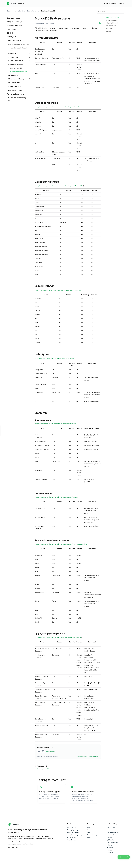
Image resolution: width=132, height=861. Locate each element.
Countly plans (71, 840)
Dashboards (110, 835)
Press (89, 837)
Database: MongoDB (48, 11)
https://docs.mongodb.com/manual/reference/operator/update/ (56, 497)
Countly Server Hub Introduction (18, 44)
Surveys (109, 837)
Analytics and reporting (74, 835)
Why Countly (71, 827)
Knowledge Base (19, 11)
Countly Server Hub (33, 11)
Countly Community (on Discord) (83, 792)
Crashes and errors (113, 832)
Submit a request (110, 3)
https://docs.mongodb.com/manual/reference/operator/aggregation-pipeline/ (61, 544)
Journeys (109, 830)
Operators (109, 31)
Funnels (109, 850)
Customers (90, 830)
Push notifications (112, 842)
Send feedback (50, 751)
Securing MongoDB (16, 68)
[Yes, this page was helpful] (39, 751)
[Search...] (110, 12)
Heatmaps (110, 847)
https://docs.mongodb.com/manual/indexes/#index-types (54, 358)
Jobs (88, 832)
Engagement (71, 837)
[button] (19, 18)
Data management (73, 832)
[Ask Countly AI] (124, 857)
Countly (9, 11)
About (89, 827)
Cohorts (109, 845)
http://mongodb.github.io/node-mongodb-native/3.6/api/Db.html (57, 107)
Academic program (93, 835)
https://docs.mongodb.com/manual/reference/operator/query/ (56, 424)
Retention (110, 852)
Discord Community (82, 756)
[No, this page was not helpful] (43, 751)
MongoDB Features (112, 17)
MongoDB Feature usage (18, 71)
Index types (109, 28)
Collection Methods (112, 23)
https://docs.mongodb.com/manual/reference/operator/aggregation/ (58, 637)
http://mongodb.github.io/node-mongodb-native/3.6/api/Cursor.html (58, 290)
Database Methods (112, 20)
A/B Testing (110, 840)
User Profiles (111, 827)
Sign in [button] (121, 3)
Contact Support (94, 756)
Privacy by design (72, 830)
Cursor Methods (111, 26)
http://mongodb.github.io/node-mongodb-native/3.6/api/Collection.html (59, 186)
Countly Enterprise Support (49, 792)
